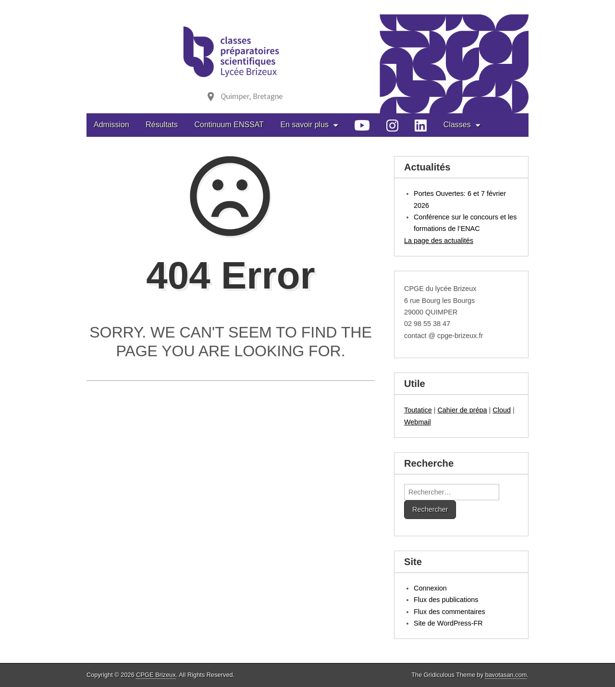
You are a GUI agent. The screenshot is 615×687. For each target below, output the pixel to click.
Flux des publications (446, 599)
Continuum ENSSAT (229, 125)
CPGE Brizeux (156, 674)
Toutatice (418, 410)
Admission (111, 125)
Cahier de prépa (462, 410)
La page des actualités (438, 240)
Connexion (430, 588)
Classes (457, 125)
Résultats (162, 125)
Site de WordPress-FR (448, 623)
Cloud (501, 410)
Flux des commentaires (449, 611)
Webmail (417, 422)
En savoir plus (305, 125)
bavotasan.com (506, 674)
